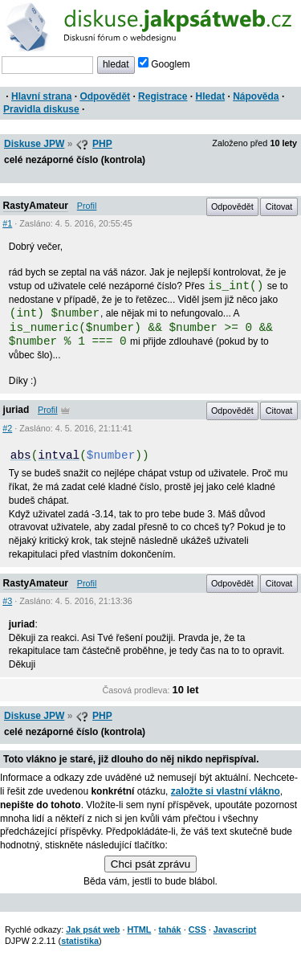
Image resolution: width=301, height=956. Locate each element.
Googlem (164, 64)
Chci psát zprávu (150, 864)
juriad (16, 409)
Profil (87, 205)
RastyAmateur (35, 205)
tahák (169, 929)
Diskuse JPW (34, 143)
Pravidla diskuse (41, 109)
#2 (7, 428)
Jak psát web (93, 929)
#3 (7, 601)
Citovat (279, 206)
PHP (102, 143)
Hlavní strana (41, 96)
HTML (139, 929)
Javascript (235, 929)
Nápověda (256, 96)
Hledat (210, 96)
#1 (7, 223)
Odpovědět (104, 96)
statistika (80, 941)
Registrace (162, 96)
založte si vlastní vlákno (225, 791)
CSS (197, 929)
